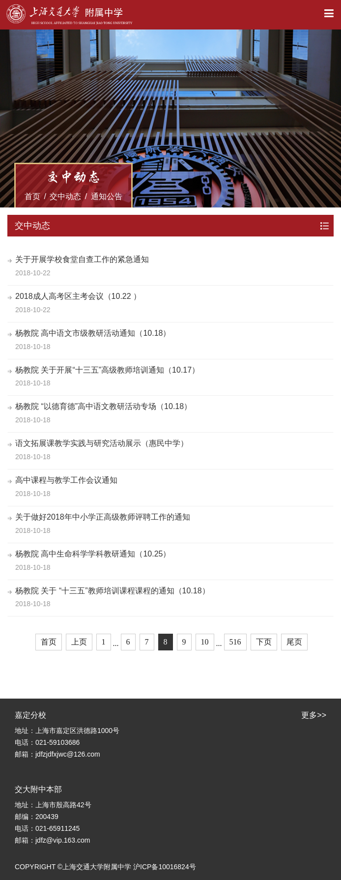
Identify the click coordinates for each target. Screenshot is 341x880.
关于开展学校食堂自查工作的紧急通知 (82, 259)
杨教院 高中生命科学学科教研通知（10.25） (92, 554)
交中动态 (65, 196)
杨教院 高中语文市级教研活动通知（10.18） (92, 333)
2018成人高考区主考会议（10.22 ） (78, 296)
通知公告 (106, 196)
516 (235, 642)
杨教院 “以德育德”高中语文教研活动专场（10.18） (103, 406)
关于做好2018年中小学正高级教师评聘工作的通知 (102, 517)
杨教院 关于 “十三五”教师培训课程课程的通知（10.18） (112, 591)
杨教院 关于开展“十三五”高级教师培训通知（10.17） (107, 370)
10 (205, 642)
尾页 (294, 642)
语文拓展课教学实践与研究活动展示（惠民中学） (101, 443)
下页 (264, 642)
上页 (79, 642)
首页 (32, 196)
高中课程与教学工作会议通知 (66, 480)
